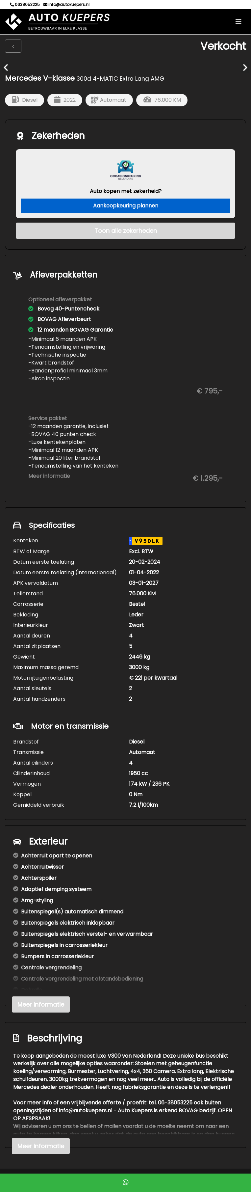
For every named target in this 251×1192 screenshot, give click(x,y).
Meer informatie (49, 476)
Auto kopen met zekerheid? (126, 191)
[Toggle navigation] (238, 22)
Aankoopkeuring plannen (125, 205)
